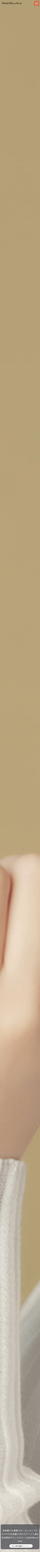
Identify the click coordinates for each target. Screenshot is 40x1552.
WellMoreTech (12, 3)
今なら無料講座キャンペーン (21, 1546)
